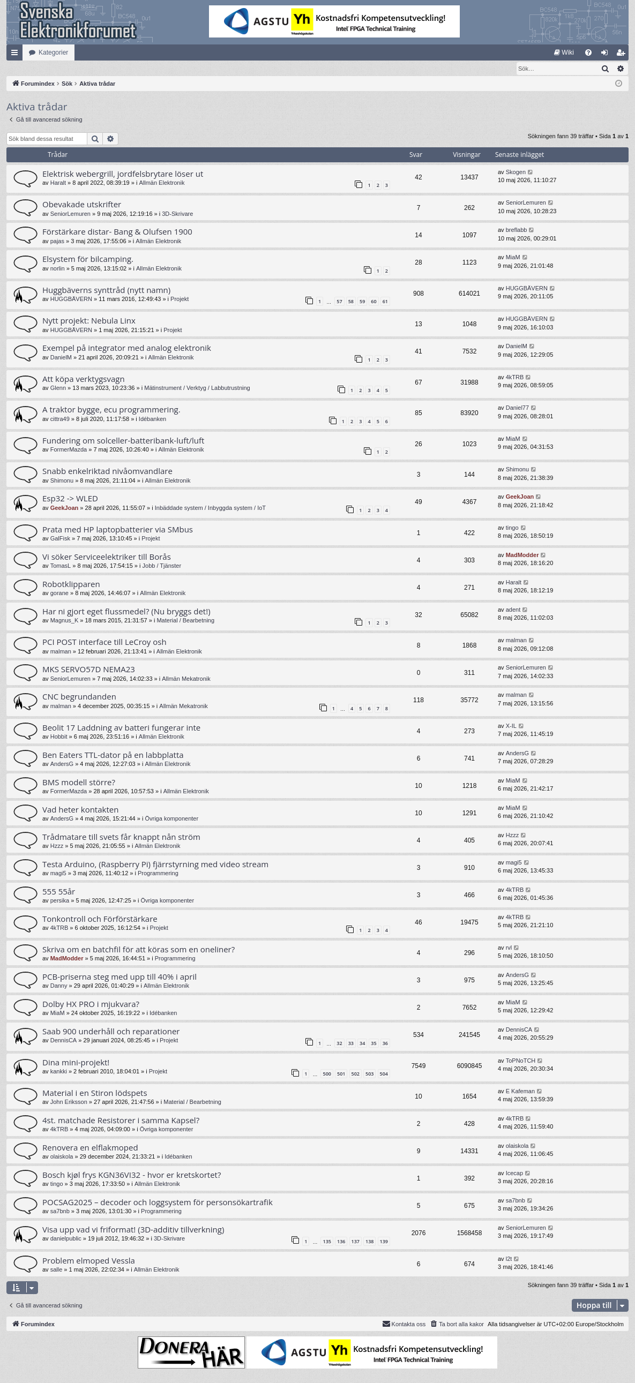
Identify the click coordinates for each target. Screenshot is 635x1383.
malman (60, 652)
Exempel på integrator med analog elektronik (126, 348)
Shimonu (61, 481)
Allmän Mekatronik (186, 679)
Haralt (58, 183)
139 (384, 1241)
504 (384, 1074)
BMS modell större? (78, 782)
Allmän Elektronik (161, 183)
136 (341, 1241)
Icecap (514, 1173)
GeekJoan (64, 508)
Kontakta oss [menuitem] (404, 1324)
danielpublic (65, 1239)
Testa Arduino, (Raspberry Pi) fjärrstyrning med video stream (155, 864)
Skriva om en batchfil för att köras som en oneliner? (138, 949)
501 (341, 1074)
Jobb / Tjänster (162, 566)
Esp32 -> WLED (70, 498)
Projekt (179, 299)
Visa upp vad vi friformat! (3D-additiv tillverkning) (133, 1229)
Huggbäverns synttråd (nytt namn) (106, 290)
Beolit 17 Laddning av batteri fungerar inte (121, 728)
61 (385, 301)
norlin (57, 269)
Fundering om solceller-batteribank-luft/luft (123, 440)
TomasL (60, 566)
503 (369, 1074)
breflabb (516, 230)
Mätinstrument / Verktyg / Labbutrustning (197, 388)
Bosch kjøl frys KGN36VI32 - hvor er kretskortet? (131, 1175)
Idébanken (152, 419)
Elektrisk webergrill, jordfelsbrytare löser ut (122, 174)
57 (339, 301)
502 (356, 1074)
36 (385, 1043)
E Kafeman (520, 1091)
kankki (58, 1072)
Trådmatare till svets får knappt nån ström (121, 837)
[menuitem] (564, 52)
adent (513, 610)
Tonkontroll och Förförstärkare (100, 919)
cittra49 (60, 419)
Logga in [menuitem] (606, 55)
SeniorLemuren (70, 214)
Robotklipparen (71, 584)
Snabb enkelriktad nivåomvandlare (107, 471)
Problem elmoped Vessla (88, 1261)
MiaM (513, 257)
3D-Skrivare (177, 214)
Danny (59, 986)
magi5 (58, 873)
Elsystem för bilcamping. (87, 259)
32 (339, 1043)
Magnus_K (64, 621)
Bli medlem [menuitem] (623, 55)
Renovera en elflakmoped (90, 1148)
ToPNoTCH (521, 1061)
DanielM (61, 358)
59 (362, 301)
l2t (509, 1259)
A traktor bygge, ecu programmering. (111, 409)
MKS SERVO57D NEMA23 (88, 669)
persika (59, 901)
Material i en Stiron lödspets (94, 1093)
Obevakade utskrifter (81, 204)
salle (56, 1270)
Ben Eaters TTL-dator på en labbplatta (113, 755)
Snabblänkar (17, 55)
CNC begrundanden (79, 696)
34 (362, 1043)
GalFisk (60, 539)
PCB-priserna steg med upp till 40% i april (119, 977)
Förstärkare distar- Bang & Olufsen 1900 (117, 232)
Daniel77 (517, 408)
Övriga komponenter (171, 819)
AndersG (61, 764)
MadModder (522, 555)
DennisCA (63, 1041)
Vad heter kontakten (80, 810)
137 (356, 1241)
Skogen (516, 172)
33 (351, 1043)
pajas (57, 241)
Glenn (58, 388)
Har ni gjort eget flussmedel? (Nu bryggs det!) (126, 611)
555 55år (58, 891)
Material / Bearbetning (185, 621)
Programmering (158, 873)
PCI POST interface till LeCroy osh (104, 642)
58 (351, 301)
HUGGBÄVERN (71, 299)
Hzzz (56, 846)
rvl (509, 948)
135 (327, 1241)
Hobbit (59, 737)
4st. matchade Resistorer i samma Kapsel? (120, 1120)
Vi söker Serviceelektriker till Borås (106, 557)
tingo (512, 528)
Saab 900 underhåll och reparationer (111, 1031)
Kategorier (53, 52)
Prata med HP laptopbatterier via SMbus (117, 529)
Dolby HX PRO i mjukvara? (90, 1004)
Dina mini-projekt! (75, 1062)
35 (373, 1043)
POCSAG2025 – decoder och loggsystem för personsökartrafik (157, 1202)
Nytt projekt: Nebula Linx (89, 320)
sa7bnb (60, 1211)
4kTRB (515, 377)
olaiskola (61, 1157)
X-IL (511, 726)
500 (327, 1074)
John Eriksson (68, 1102)
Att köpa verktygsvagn (83, 379)
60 (373, 301)
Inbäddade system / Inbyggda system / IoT (210, 508)
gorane (59, 593)
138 (369, 1241)
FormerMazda (68, 450)
